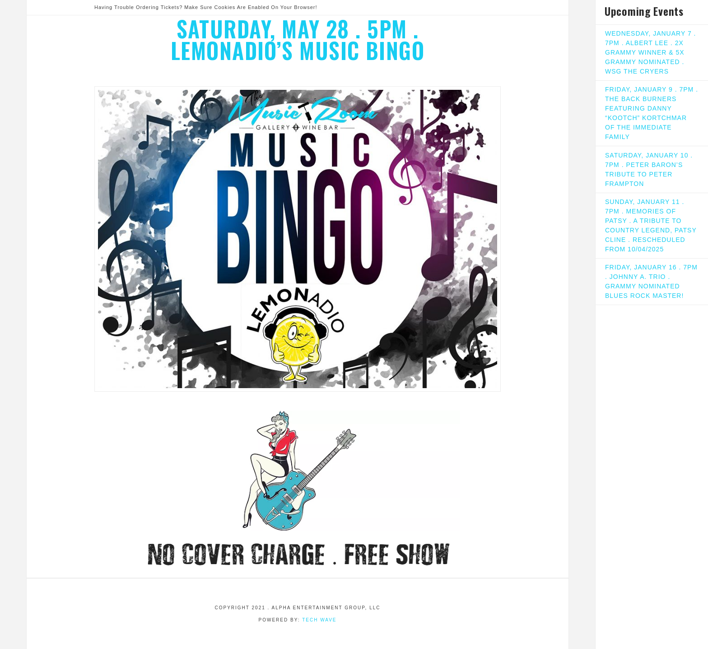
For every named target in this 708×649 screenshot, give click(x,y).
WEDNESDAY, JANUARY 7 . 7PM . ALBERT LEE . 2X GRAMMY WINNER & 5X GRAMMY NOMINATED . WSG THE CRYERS (650, 52)
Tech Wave (319, 619)
